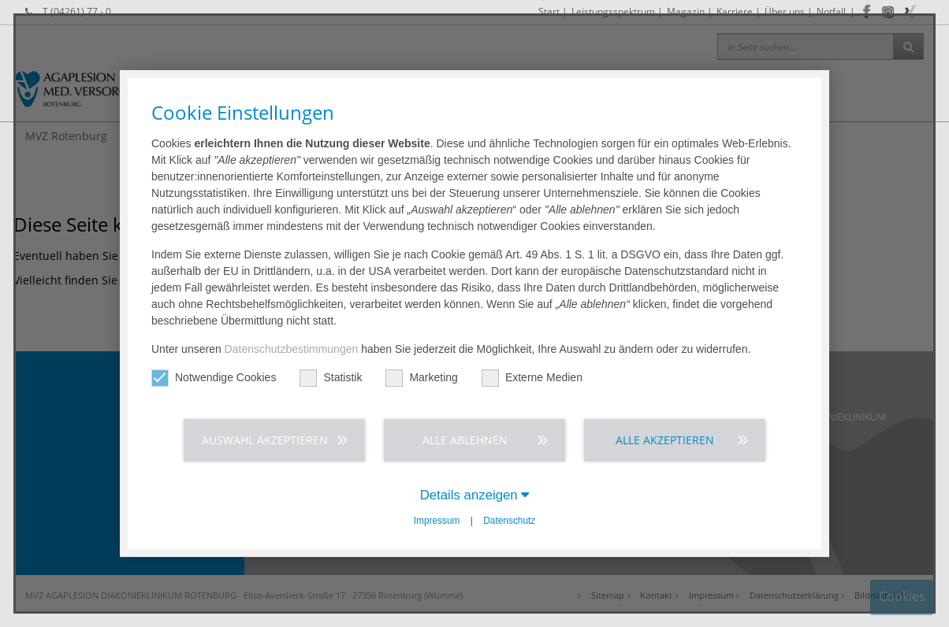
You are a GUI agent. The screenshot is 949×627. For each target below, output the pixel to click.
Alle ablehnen (465, 439)
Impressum (437, 520)
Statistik (331, 377)
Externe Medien (532, 377)
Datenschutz (509, 520)
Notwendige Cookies (213, 377)
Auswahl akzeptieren (265, 439)
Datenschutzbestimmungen (292, 349)
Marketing (421, 377)
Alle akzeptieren (665, 439)
